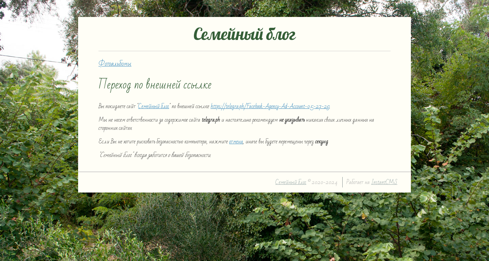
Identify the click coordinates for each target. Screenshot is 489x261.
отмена (236, 141)
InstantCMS (384, 182)
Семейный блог (153, 106)
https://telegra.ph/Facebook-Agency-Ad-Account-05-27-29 (270, 106)
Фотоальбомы (114, 64)
